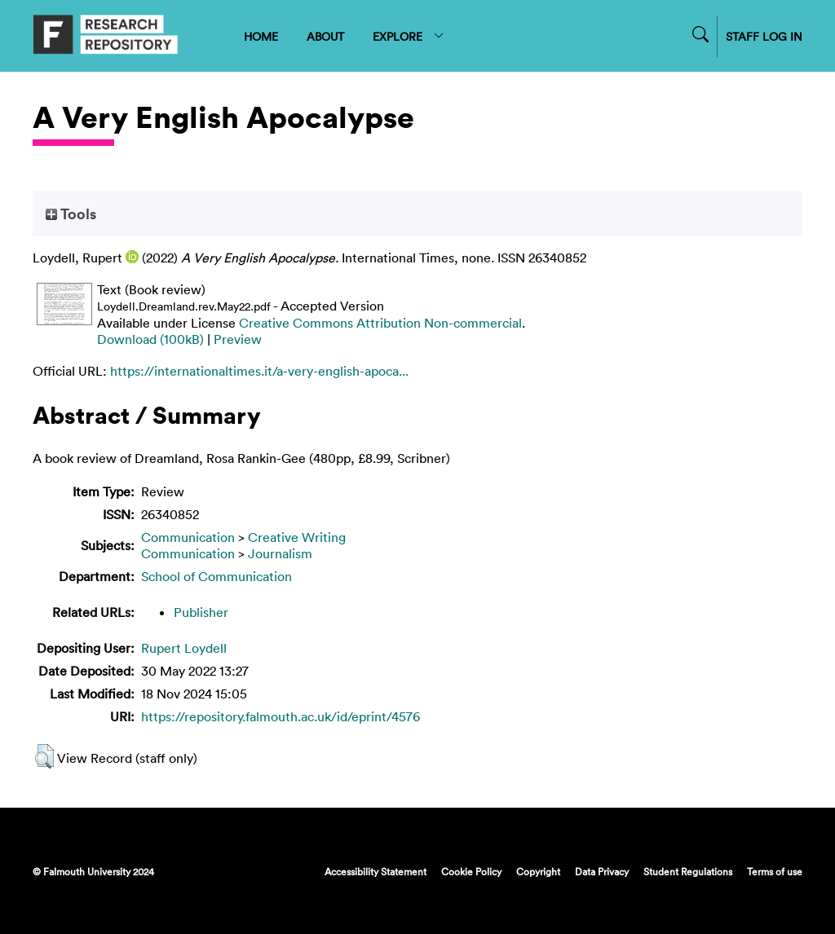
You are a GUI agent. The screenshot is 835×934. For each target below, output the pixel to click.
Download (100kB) (150, 339)
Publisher (201, 612)
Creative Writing (297, 537)
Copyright (538, 871)
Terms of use (774, 871)
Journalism (280, 553)
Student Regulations (687, 871)
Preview (238, 339)
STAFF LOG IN (764, 36)
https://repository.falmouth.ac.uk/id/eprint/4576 (280, 716)
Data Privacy (602, 871)
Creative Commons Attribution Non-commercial (380, 323)
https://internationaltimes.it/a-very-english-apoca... (259, 371)
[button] (44, 756)
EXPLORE (409, 36)
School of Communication (216, 576)
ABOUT (325, 36)
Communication (188, 537)
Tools (71, 213)
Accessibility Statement (375, 871)
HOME (261, 36)
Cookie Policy (471, 871)
